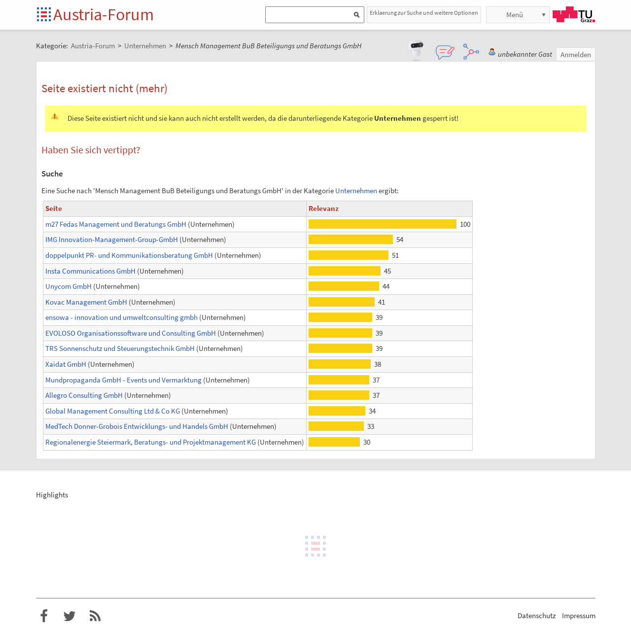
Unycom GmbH (68, 286)
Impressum (579, 615)
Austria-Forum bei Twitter (69, 616)
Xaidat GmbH (65, 364)
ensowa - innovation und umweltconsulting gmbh (121, 317)
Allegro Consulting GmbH (84, 395)
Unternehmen (356, 190)
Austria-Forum (103, 14)
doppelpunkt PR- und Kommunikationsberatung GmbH (129, 255)
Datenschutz (537, 615)
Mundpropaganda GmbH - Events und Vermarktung (123, 379)
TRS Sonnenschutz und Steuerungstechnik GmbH (120, 348)
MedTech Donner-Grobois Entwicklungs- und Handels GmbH (136, 426)
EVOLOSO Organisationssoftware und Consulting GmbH (130, 333)
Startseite (44, 15)
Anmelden (576, 54)
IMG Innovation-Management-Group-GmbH (111, 239)
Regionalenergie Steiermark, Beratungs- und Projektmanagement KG (150, 442)
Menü (514, 14)
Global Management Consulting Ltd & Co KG (112, 411)
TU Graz (574, 14)
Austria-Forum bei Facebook (44, 616)
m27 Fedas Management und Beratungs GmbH (115, 224)
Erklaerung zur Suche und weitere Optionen (424, 12)
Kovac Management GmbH (86, 302)
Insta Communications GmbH (90, 271)
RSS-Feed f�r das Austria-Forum (95, 616)
